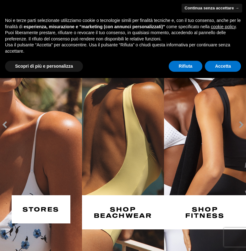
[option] (41, 125)
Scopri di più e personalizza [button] (44, 66)
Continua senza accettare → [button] (212, 8)
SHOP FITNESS (205, 211)
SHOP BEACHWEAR (123, 211)
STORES (41, 208)
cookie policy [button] (223, 26)
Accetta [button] (223, 66)
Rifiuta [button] (186, 66)
